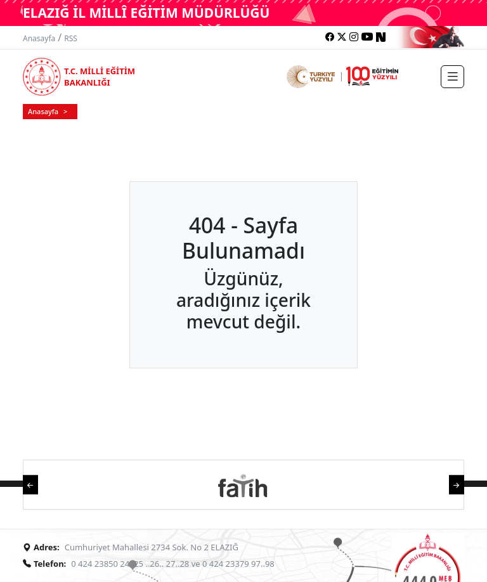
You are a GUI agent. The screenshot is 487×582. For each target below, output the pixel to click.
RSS (70, 38)
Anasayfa (39, 38)
